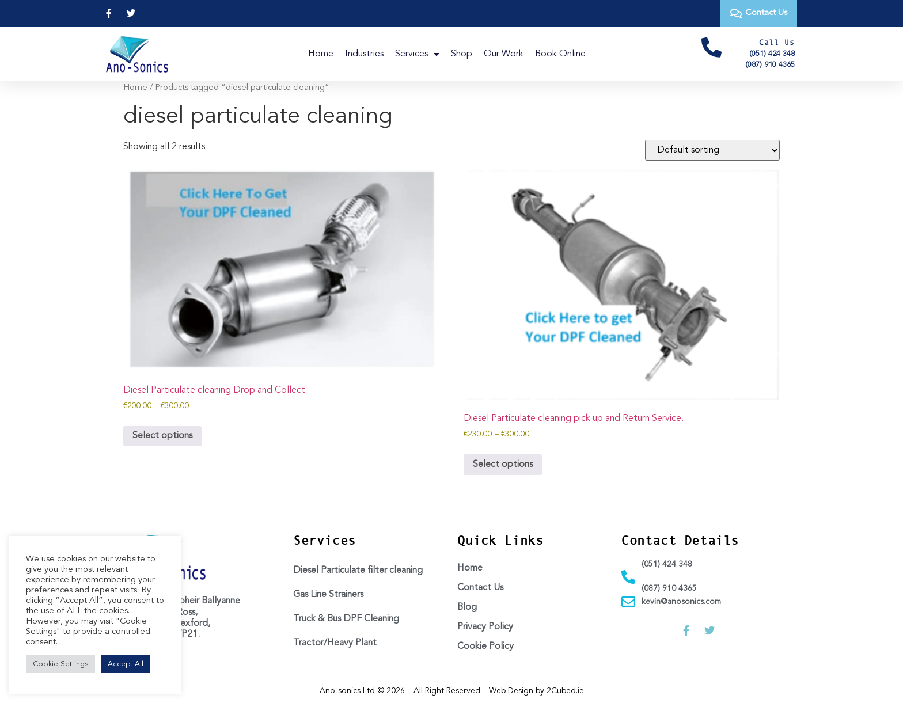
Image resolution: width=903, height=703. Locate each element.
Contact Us (480, 587)
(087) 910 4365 (770, 65)
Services (417, 54)
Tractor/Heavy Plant (335, 643)
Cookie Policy (485, 646)
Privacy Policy (485, 627)
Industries (364, 54)
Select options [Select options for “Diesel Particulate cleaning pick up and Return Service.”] (503, 464)
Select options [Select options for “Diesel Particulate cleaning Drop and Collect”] (162, 435)
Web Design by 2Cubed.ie (536, 691)
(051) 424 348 (772, 54)
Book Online (560, 54)
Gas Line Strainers (328, 594)
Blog (467, 607)
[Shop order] (712, 150)
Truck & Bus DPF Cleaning (346, 619)
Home (320, 54)
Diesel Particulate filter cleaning (358, 570)
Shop (461, 54)
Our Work (503, 54)
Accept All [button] (125, 664)
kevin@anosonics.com (681, 602)
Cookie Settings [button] (60, 664)
